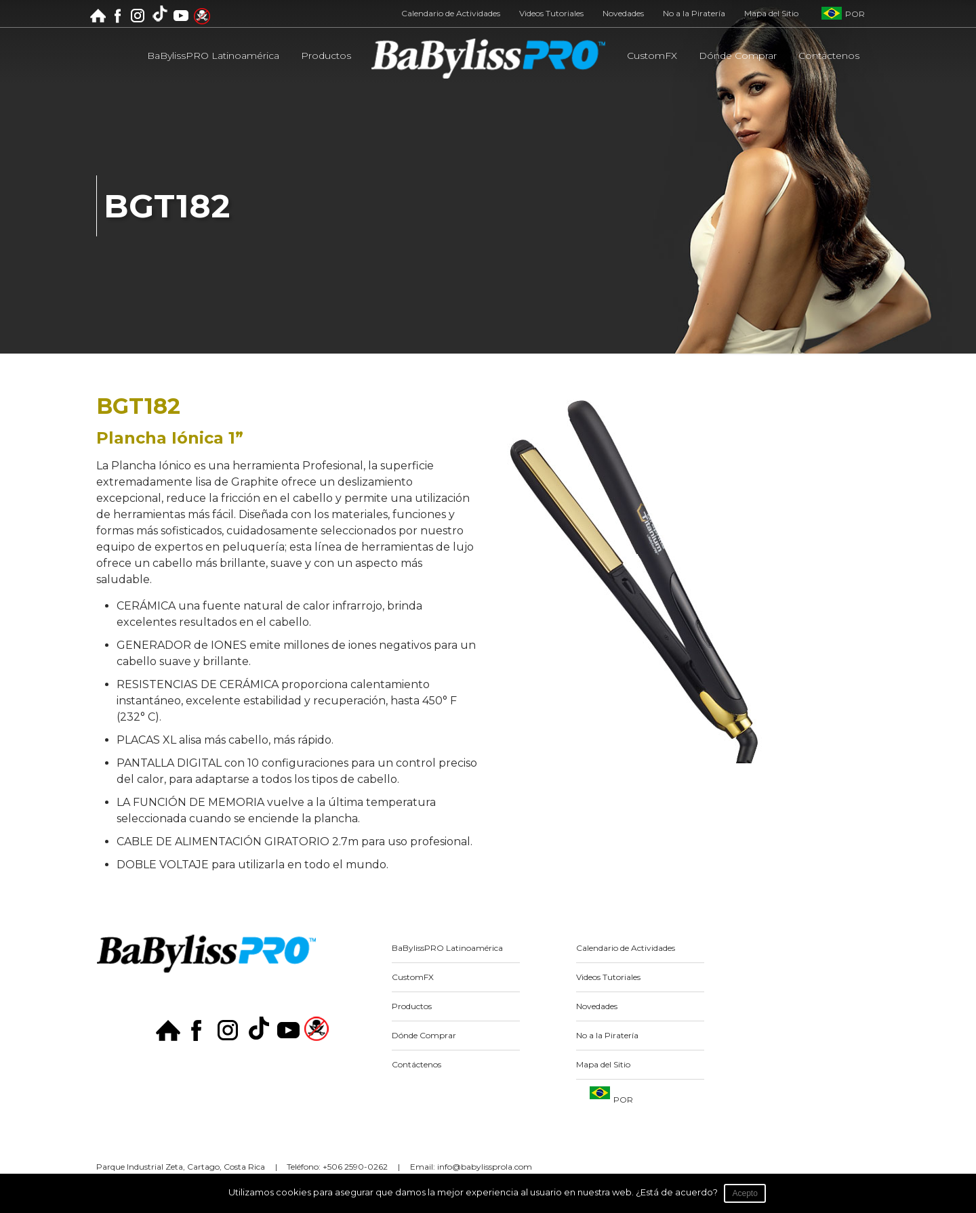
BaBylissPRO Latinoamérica (447, 948)
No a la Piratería (694, 13)
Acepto (745, 1193)
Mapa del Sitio (771, 13)
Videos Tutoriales (551, 13)
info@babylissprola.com (484, 1167)
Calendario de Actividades (450, 13)
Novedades (623, 13)
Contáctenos (416, 1064)
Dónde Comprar (424, 1035)
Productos (412, 1006)
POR (855, 14)
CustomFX (413, 977)
